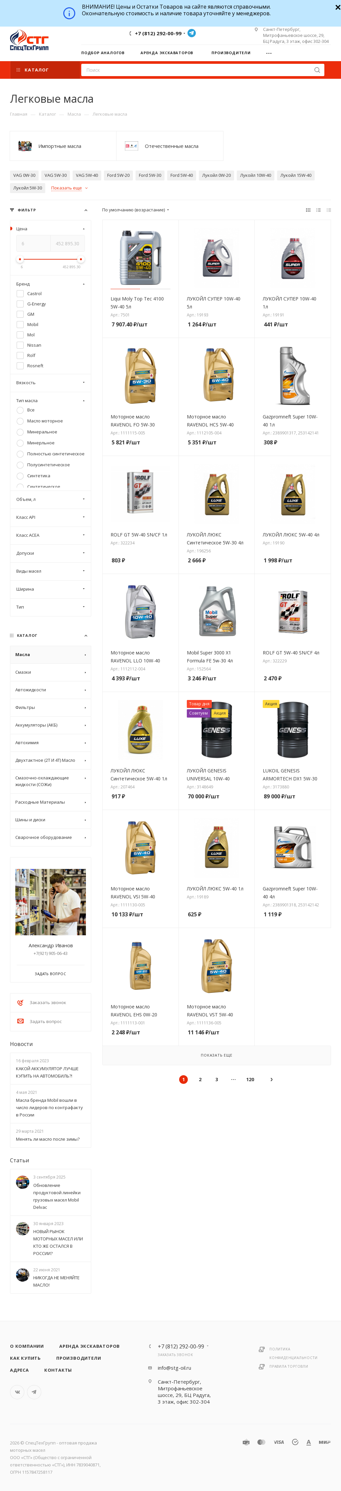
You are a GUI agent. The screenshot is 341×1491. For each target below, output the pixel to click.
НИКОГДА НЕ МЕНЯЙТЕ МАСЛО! (56, 1281)
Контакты (58, 1370)
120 (250, 1079)
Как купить (25, 1358)
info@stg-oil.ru (174, 1367)
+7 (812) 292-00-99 (158, 33)
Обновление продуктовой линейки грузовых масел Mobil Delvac (57, 1196)
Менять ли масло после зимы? (48, 1139)
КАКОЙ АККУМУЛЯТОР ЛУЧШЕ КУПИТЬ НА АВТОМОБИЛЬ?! (47, 1072)
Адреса (19, 1370)
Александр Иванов (51, 945)
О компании (27, 1346)
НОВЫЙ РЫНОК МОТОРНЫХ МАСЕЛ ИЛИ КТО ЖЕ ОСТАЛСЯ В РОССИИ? (58, 1242)
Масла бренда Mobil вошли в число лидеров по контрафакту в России (49, 1107)
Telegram (191, 33)
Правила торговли (288, 1366)
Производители (78, 1358)
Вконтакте (17, 1392)
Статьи (19, 1160)
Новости (21, 1044)
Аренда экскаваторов (89, 1346)
